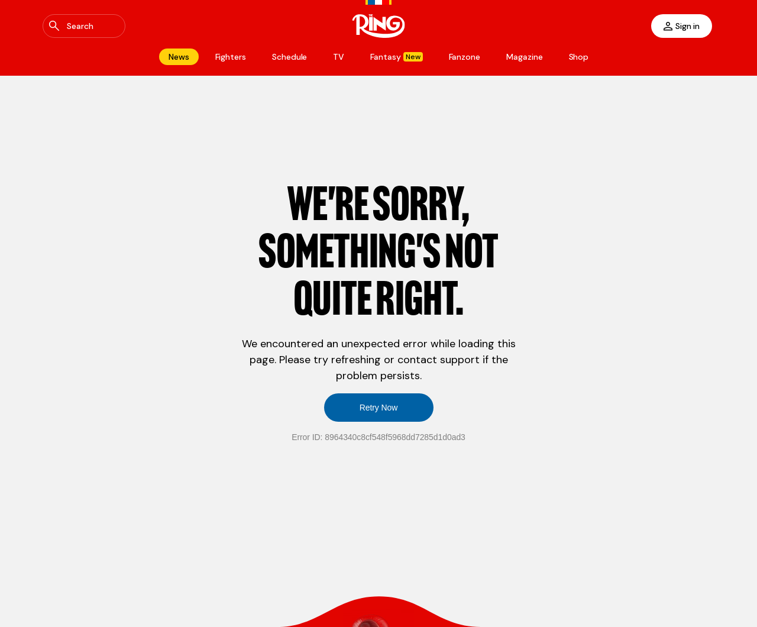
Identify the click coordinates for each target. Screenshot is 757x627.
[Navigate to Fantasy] (396, 56)
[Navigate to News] (179, 56)
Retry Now (379, 407)
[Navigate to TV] (338, 56)
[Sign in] (681, 26)
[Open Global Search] (84, 26)
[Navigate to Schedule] (289, 56)
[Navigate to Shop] (579, 56)
